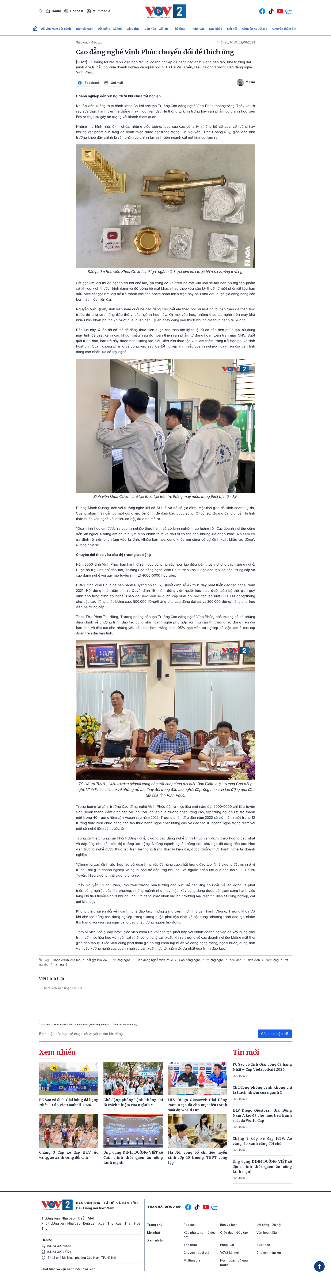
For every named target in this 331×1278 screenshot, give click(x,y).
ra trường (272, 960)
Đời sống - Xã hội (110, 28)
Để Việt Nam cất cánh (56, 28)
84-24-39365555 (59, 1246)
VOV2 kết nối (229, 1252)
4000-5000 (151, 575)
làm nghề (61, 964)
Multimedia (98, 11)
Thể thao (179, 28)
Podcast (73, 11)
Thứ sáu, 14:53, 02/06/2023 (236, 42)
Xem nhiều (155, 1240)
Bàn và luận (84, 28)
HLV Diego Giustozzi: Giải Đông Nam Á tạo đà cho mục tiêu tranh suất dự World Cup (262, 1115)
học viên (235, 960)
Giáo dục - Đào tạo (89, 42)
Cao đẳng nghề (190, 960)
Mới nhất (153, 1232)
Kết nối (232, 28)
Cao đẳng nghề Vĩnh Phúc (155, 960)
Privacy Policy (100, 1024)
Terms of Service (122, 1024)
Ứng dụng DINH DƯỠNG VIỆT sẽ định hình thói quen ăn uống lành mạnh (262, 1166)
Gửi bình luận (275, 1034)
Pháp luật (197, 28)
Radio (53, 11)
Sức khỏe (215, 28)
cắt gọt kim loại (97, 960)
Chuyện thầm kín (284, 28)
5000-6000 (223, 806)
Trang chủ (154, 1224)
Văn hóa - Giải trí (156, 28)
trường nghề (122, 960)
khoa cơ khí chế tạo (67, 960)
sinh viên (254, 960)
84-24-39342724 (59, 1252)
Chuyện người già (254, 28)
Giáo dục (133, 28)
